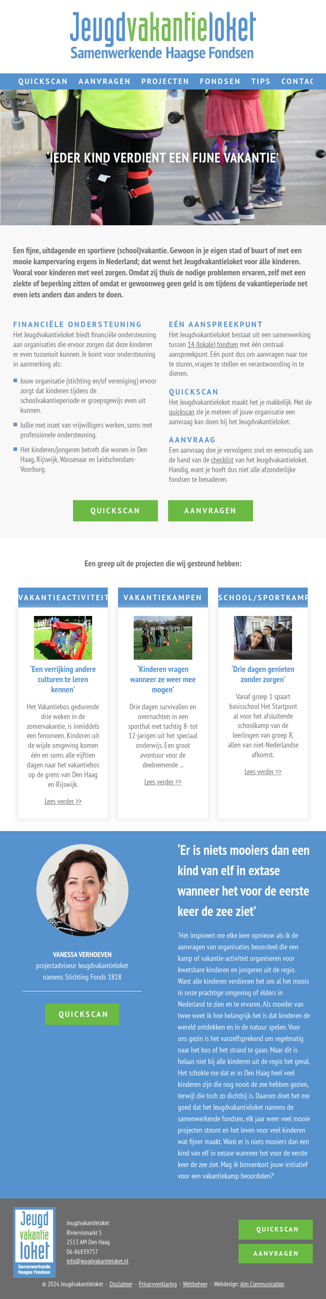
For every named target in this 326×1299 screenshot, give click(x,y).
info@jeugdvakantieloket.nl (98, 1261)
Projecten (165, 81)
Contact (300, 81)
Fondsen (220, 81)
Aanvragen (105, 81)
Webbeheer (195, 1284)
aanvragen (210, 510)
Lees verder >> (63, 801)
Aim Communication (262, 1284)
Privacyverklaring (158, 1284)
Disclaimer (121, 1284)
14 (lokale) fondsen (213, 344)
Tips (261, 81)
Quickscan (43, 81)
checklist (222, 460)
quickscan (181, 412)
